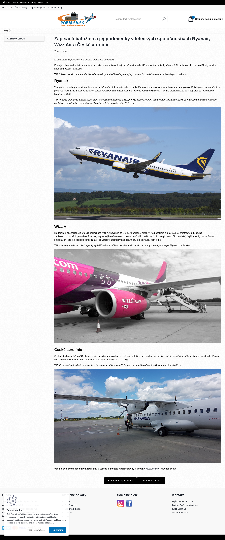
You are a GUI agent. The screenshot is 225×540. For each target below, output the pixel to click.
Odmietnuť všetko (37, 530)
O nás (9, 7)
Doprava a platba (38, 7)
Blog (60, 7)
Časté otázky (21, 7)
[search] (146, 20)
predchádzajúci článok (121, 480)
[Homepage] (3, 7)
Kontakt (52, 7)
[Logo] (22, 19)
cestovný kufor (153, 468)
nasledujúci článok (150, 480)
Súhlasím (58, 530)
